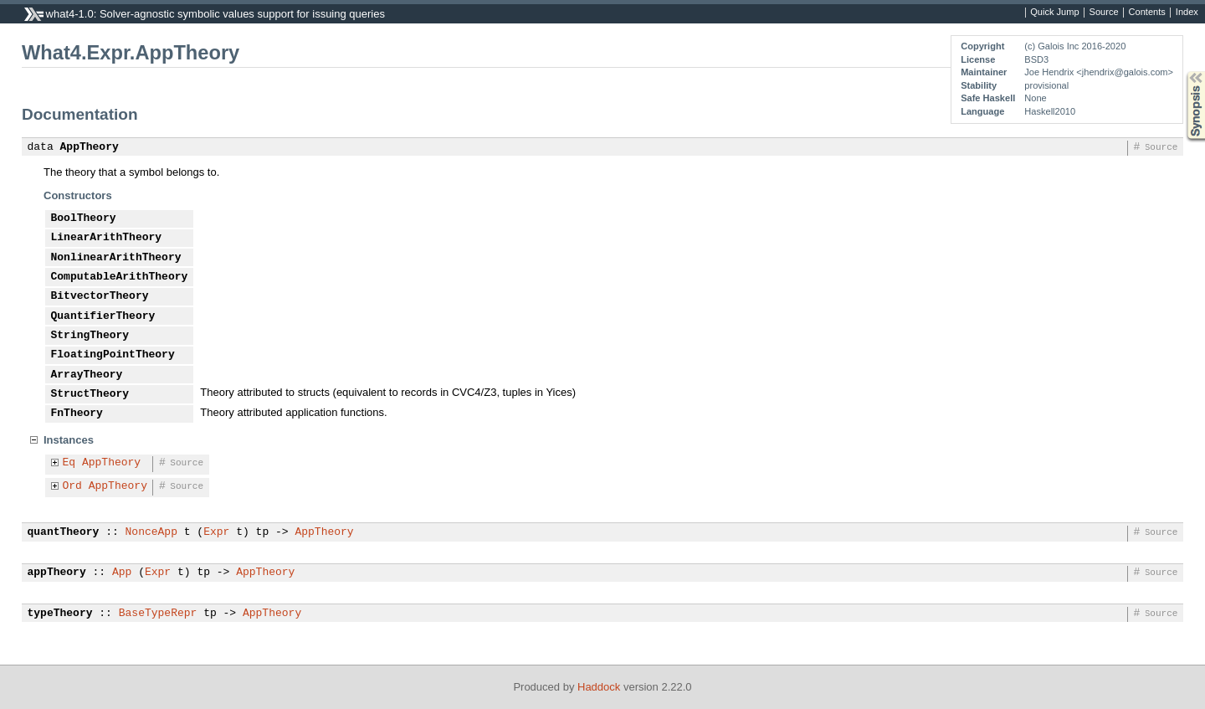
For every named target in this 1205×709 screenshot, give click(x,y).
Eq (69, 462)
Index (1187, 13)
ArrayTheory (87, 375)
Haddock (598, 687)
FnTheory (77, 413)
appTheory (57, 572)
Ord (72, 486)
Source (1104, 13)
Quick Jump (1054, 13)
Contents (1147, 13)
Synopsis (1182, 71)
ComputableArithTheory (119, 277)
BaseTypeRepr (158, 613)
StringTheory (90, 335)
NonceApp (151, 532)
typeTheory (60, 613)
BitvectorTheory (100, 296)
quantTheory (64, 532)
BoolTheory (83, 218)
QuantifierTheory (103, 316)
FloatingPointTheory (113, 354)
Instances (69, 440)
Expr (216, 532)
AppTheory (89, 147)
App (121, 572)
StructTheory (90, 394)
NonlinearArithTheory (116, 257)
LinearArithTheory (106, 237)
